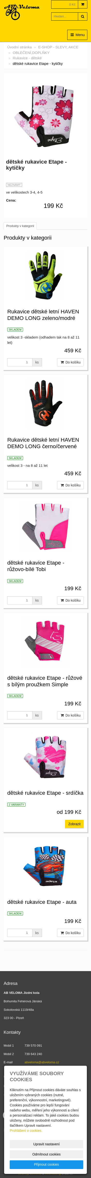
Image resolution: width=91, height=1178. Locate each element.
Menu (77, 35)
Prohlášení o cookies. (26, 1131)
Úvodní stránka (19, 47)
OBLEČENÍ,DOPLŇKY (31, 53)
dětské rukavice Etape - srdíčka (45, 793)
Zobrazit (74, 824)
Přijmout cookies (46, 1164)
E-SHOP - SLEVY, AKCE (58, 47)
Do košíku (70, 362)
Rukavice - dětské (27, 58)
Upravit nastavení (46, 1144)
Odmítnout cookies (46, 1154)
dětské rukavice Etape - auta (41, 902)
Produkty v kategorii (20, 226)
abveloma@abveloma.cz (42, 1062)
